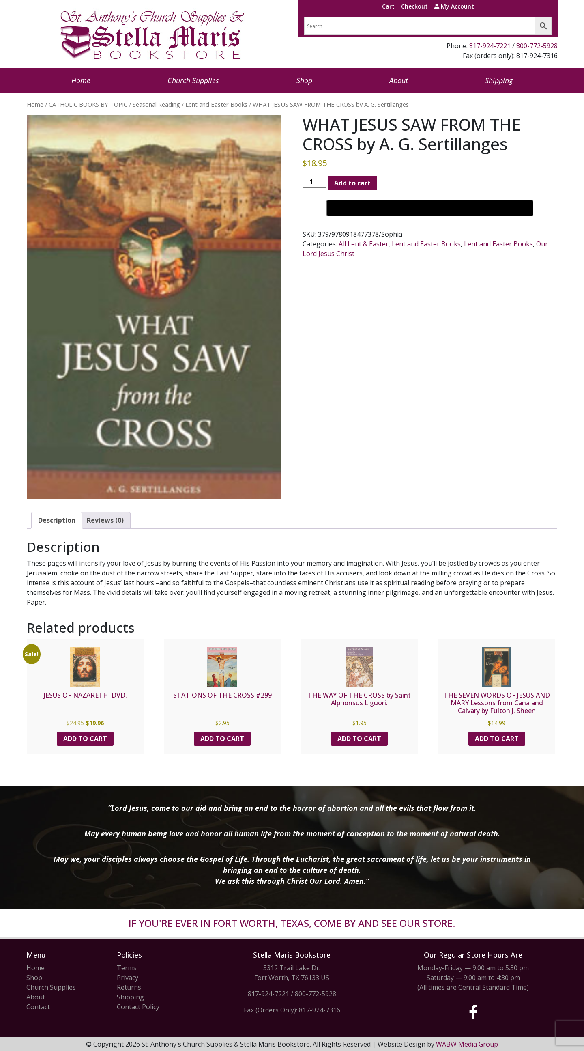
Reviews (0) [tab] (105, 520)
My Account (454, 6)
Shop (304, 80)
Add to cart (352, 183)
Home (80, 80)
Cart (388, 6)
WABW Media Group (467, 1044)
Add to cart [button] (85, 738)
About (398, 80)
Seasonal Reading (156, 104)
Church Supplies (193, 80)
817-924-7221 (490, 45)
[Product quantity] (314, 182)
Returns (129, 987)
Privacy (127, 977)
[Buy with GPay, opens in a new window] (429, 208)
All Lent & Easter (364, 243)
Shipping (499, 80)
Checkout (414, 6)
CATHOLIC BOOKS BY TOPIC (88, 104)
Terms (127, 967)
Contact (38, 1006)
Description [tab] (56, 520)
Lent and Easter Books (216, 104)
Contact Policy (138, 1006)
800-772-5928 (537, 45)
